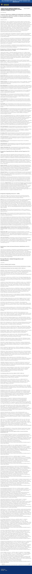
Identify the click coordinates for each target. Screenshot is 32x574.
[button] (20, 4)
